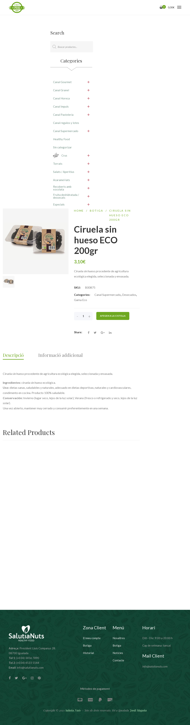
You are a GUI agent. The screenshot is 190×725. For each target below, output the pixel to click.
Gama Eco (80, 302)
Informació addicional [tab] (60, 357)
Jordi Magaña (138, 710)
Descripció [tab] (13, 357)
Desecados (129, 296)
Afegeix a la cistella (113, 317)
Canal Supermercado (107, 296)
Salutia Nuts (73, 710)
